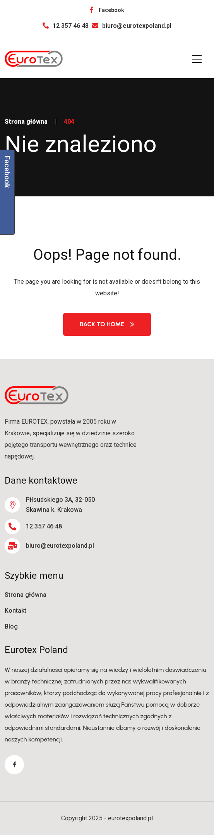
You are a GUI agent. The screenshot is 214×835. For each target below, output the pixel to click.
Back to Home (107, 324)
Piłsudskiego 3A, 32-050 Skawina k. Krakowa (60, 504)
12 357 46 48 (66, 25)
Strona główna (26, 121)
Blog (11, 626)
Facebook (107, 10)
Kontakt (15, 610)
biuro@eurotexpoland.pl (131, 25)
